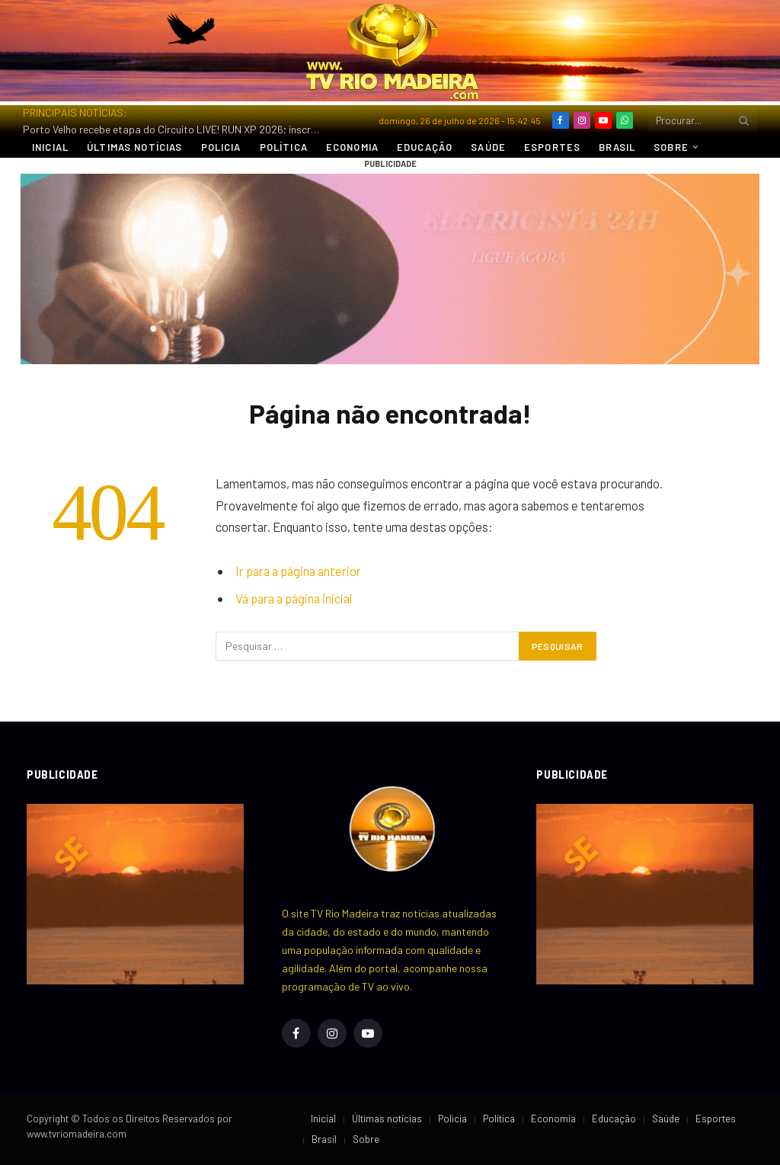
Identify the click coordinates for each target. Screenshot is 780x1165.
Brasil (617, 147)
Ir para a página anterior (298, 570)
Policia (221, 147)
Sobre (671, 147)
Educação (424, 147)
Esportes (552, 147)
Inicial (50, 147)
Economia (352, 147)
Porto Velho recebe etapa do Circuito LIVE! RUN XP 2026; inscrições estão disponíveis (175, 129)
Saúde (488, 147)
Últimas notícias (134, 147)
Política (284, 147)
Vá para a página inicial (293, 598)
